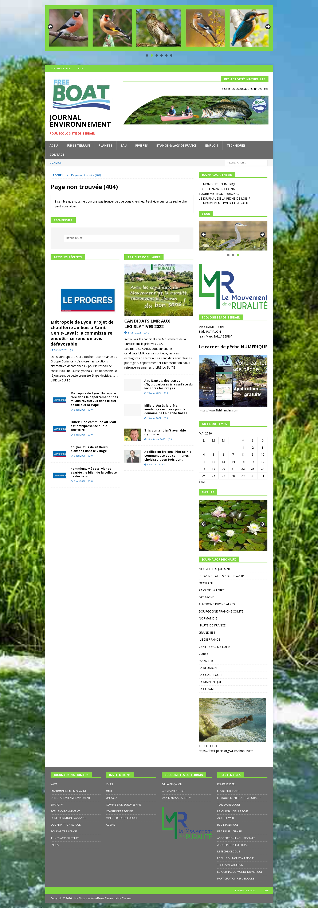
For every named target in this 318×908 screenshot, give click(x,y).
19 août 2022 (154, 393)
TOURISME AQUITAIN (230, 865)
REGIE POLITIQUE (228, 824)
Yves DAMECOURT (212, 327)
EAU (124, 145)
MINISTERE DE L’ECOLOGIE (122, 818)
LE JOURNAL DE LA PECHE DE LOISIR (224, 198)
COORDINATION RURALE (66, 824)
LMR (80, 68)
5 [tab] (166, 55)
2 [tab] (152, 55)
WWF (54, 784)
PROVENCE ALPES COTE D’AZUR (221, 576)
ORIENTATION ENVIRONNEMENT (70, 798)
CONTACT (57, 154)
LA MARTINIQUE (210, 682)
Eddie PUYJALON (172, 784)
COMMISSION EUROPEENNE (123, 804)
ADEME (110, 824)
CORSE (203, 654)
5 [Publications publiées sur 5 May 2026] (213, 454)
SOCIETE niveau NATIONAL (217, 189)
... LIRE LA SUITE (164, 367)
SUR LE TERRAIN (78, 145)
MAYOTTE (206, 661)
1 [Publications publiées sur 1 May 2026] (243, 447)
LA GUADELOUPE (211, 675)
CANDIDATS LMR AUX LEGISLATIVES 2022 (147, 323)
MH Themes (124, 898)
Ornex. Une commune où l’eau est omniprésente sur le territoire (93, 426)
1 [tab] (147, 55)
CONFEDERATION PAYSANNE (68, 818)
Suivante (267, 27)
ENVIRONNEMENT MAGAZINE (69, 791)
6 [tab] (171, 55)
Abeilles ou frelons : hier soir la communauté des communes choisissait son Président (167, 455)
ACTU (54, 145)
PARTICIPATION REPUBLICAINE (236, 878)
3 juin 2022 (134, 332)
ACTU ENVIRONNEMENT (65, 811)
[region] (159, 28)
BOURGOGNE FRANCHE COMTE (221, 611)
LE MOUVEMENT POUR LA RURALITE (224, 203)
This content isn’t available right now (165, 432)
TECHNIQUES (236, 145)
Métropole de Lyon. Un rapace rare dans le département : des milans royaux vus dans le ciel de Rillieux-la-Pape (94, 399)
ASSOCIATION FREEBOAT (232, 845)
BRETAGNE (206, 597)
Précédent (50, 27)
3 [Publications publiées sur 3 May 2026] (262, 447)
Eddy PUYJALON (210, 331)
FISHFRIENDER (226, 784)
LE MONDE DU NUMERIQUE (218, 184)
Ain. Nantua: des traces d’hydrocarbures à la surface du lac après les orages (168, 384)
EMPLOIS (211, 145)
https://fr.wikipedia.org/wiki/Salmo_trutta (226, 751)
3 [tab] (157, 55)
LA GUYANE (207, 689)
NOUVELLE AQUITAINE (215, 569)
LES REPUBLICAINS (60, 68)
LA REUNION (208, 668)
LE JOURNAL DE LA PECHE (232, 811)
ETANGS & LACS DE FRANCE (176, 145)
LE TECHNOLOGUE (228, 851)
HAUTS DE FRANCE (212, 625)
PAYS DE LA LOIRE (211, 590)
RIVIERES (141, 145)
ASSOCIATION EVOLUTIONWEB (236, 838)
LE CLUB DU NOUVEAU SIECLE (235, 858)
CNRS (109, 784)
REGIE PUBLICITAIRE (229, 831)
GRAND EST (207, 632)
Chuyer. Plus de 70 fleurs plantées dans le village (89, 449)
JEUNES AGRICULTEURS (65, 838)
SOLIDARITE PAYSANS (64, 831)
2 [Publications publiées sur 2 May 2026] (253, 447)
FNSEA (55, 845)
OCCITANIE (206, 583)
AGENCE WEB (225, 818)
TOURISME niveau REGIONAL (219, 194)
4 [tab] (161, 55)
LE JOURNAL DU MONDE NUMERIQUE (240, 872)
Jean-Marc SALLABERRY (215, 336)
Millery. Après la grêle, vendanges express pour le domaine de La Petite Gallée (165, 409)
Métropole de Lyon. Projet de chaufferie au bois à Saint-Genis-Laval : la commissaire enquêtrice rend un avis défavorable (82, 333)
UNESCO (111, 798)
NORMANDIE (208, 618)
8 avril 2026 (153, 464)
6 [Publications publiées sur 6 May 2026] (223, 454)
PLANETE (105, 145)
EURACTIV (57, 804)
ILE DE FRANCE (209, 639)
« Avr (202, 482)
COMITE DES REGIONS (120, 811)
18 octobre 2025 (156, 439)
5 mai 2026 (79, 434)
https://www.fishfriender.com (218, 410)
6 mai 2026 (60, 350)
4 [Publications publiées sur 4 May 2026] (204, 454)
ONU (109, 791)
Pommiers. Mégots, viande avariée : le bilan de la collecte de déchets (94, 472)
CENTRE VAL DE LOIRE (214, 647)
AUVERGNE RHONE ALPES (217, 604)
